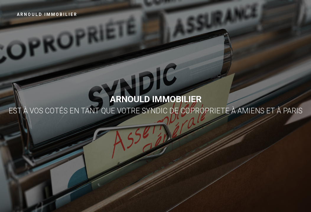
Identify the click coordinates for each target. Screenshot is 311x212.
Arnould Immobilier (47, 14)
